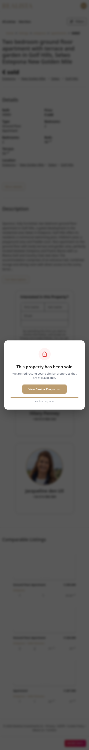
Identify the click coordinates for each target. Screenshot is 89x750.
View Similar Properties (44, 389)
